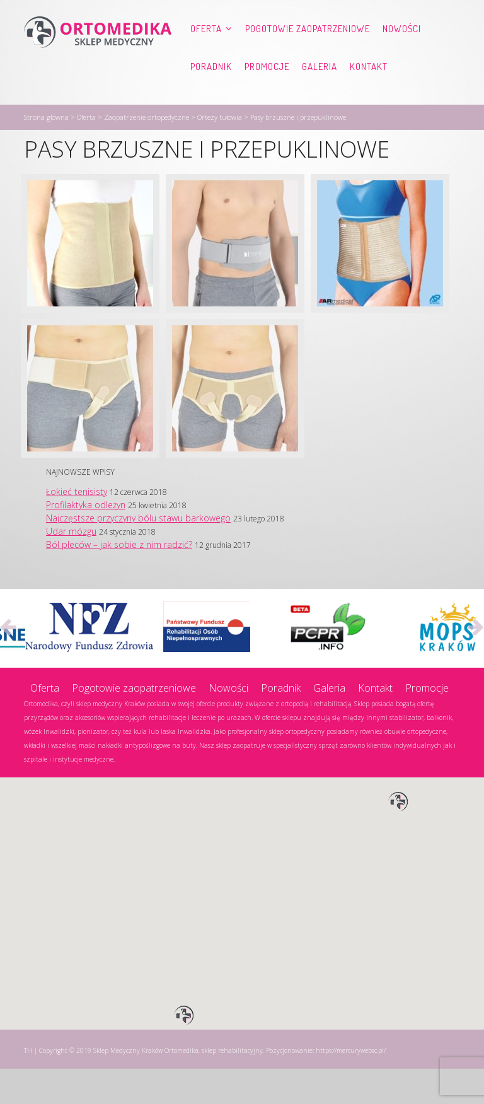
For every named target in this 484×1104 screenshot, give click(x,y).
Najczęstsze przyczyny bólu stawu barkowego (138, 553)
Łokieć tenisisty (76, 527)
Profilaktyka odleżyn (85, 540)
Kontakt (209, 92)
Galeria (159, 92)
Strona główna (46, 152)
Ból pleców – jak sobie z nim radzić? (119, 580)
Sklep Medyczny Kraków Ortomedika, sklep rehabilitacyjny (178, 1085)
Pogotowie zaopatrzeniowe (307, 54)
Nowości (402, 54)
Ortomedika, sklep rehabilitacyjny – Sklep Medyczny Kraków (97, 54)
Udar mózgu (71, 566)
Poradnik (51, 92)
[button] (398, 837)
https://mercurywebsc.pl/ (351, 1085)
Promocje (106, 92)
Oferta (206, 54)
